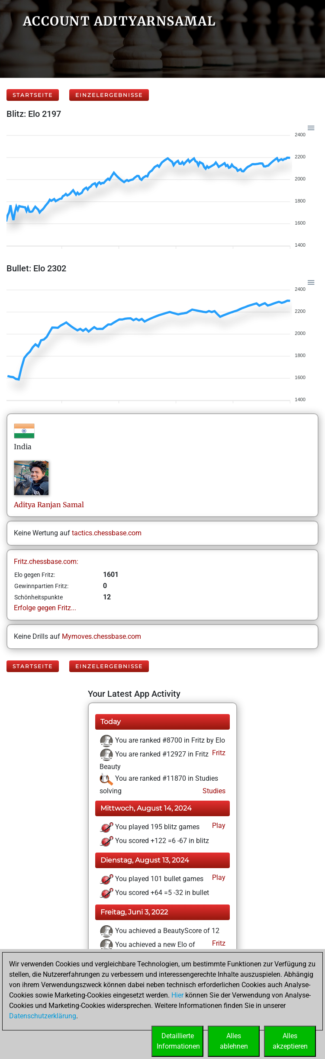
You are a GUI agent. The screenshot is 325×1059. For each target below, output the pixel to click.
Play (217, 825)
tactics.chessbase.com (107, 533)
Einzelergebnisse (109, 95)
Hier (177, 995)
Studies (213, 791)
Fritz (217, 753)
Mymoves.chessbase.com (101, 636)
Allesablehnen (234, 1041)
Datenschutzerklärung (42, 1016)
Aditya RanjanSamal (49, 504)
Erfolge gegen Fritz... (45, 608)
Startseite (33, 95)
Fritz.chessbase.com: (46, 561)
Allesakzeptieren (290, 1041)
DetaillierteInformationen (178, 1041)
